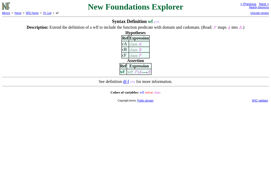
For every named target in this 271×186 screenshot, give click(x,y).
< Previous (248, 4)
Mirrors (6, 13)
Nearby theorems (259, 7)
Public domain (145, 100)
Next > (264, 4)
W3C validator (260, 100)
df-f (126, 81)
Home (17, 13)
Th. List (47, 13)
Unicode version (259, 13)
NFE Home (32, 13)
